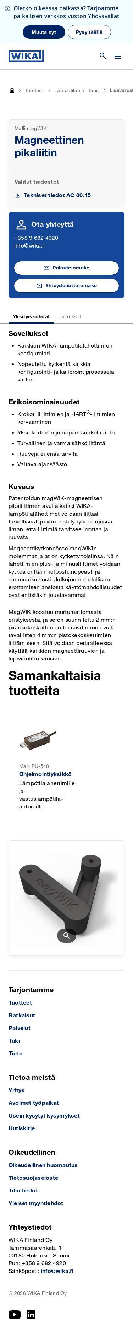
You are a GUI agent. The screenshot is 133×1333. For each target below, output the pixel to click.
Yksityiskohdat (31, 317)
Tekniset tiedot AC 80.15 (57, 195)
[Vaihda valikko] (117, 56)
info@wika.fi (30, 246)
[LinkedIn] (31, 1314)
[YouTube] (15, 1314)
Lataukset (69, 317)
